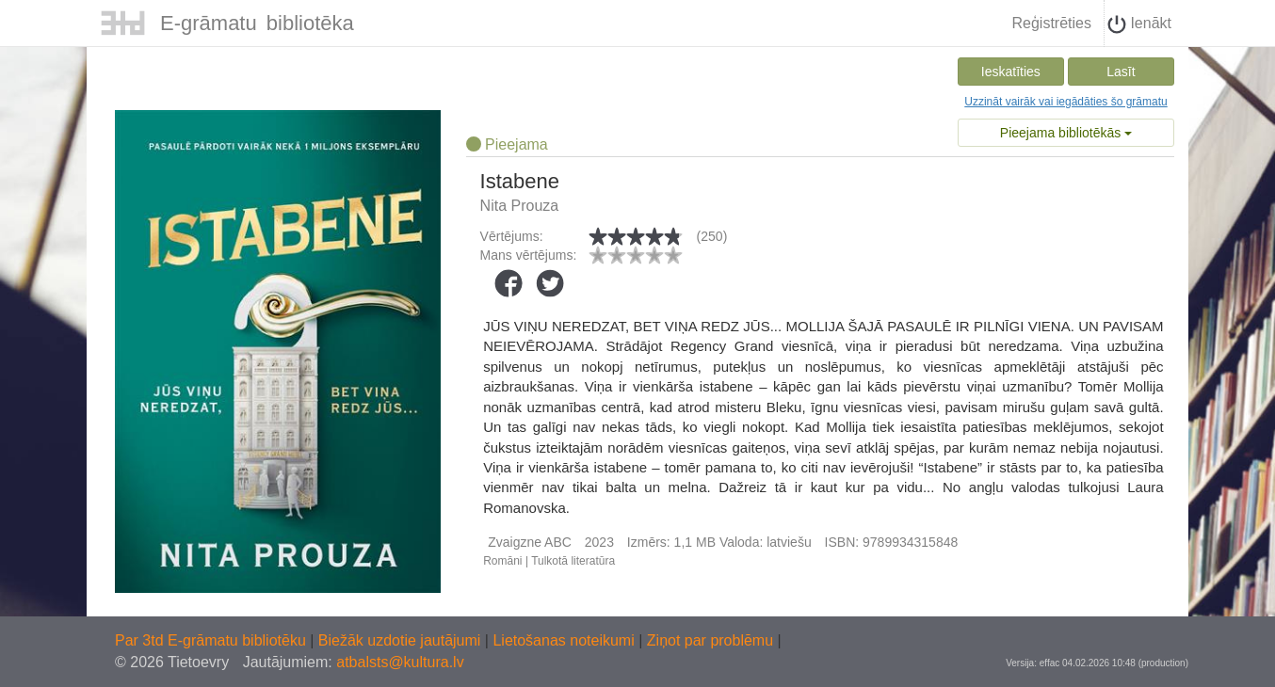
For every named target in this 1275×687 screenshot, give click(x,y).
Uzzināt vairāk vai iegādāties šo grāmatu (1065, 101)
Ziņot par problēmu (710, 640)
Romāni (502, 560)
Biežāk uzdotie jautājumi (401, 640)
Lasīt (1120, 71)
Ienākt (1139, 24)
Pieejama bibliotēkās (1066, 132)
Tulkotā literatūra (573, 560)
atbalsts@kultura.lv (399, 662)
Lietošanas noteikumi (565, 640)
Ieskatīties (1011, 71)
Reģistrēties (1050, 23)
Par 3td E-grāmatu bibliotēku (212, 640)
